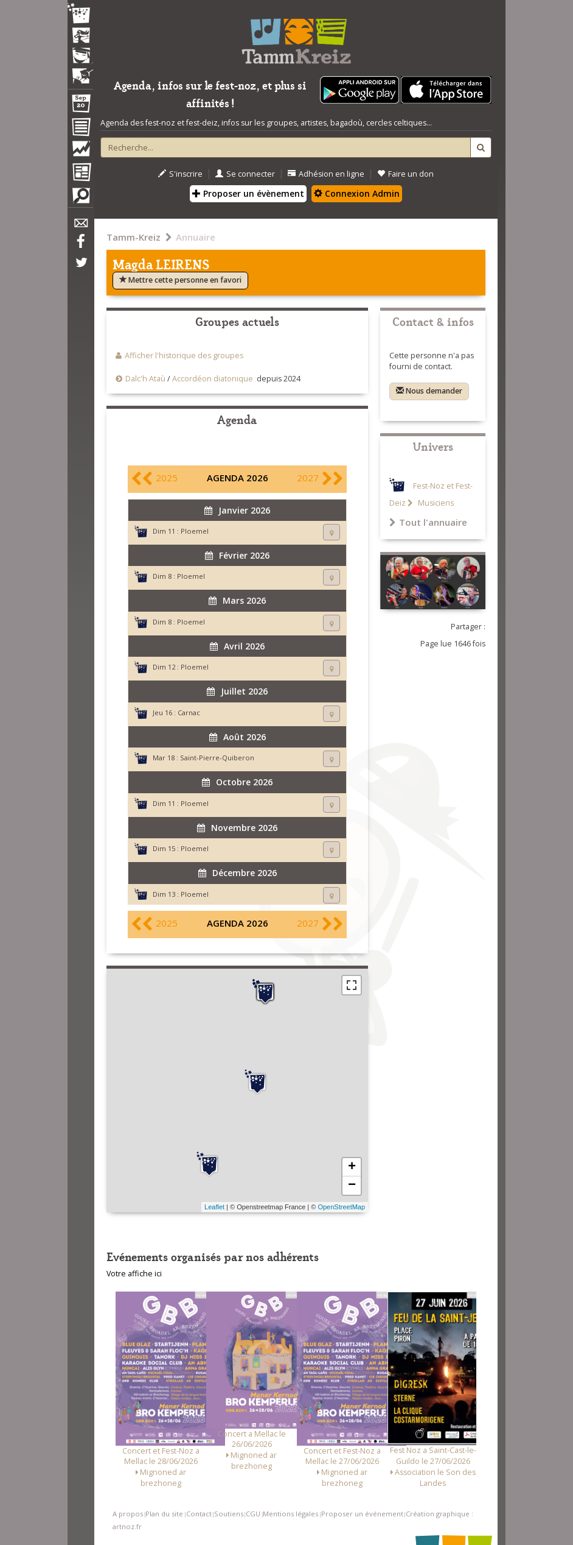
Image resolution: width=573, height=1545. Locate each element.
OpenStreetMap (341, 1207)
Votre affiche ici (134, 1273)
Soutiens (228, 1513)
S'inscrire (180, 174)
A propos (128, 1513)
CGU (253, 1513)
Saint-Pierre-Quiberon (217, 757)
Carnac (189, 712)
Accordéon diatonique (212, 378)
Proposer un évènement (248, 193)
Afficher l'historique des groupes (184, 355)
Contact (199, 1513)
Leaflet (214, 1207)
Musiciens (435, 503)
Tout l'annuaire (428, 522)
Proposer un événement (362, 1513)
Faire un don (405, 174)
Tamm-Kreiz (133, 237)
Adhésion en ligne (326, 174)
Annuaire (195, 237)
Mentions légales (290, 1513)
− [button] (352, 1185)
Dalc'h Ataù (145, 378)
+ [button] (352, 1167)
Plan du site (164, 1513)
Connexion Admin (357, 193)
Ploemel (195, 531)
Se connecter (245, 174)
